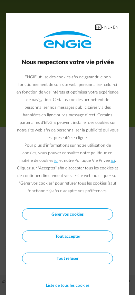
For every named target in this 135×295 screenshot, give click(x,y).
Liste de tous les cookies (67, 285)
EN (115, 27)
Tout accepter (67, 236)
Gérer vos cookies (67, 214)
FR (98, 27)
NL (106, 27)
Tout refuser (67, 258)
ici (56, 160)
